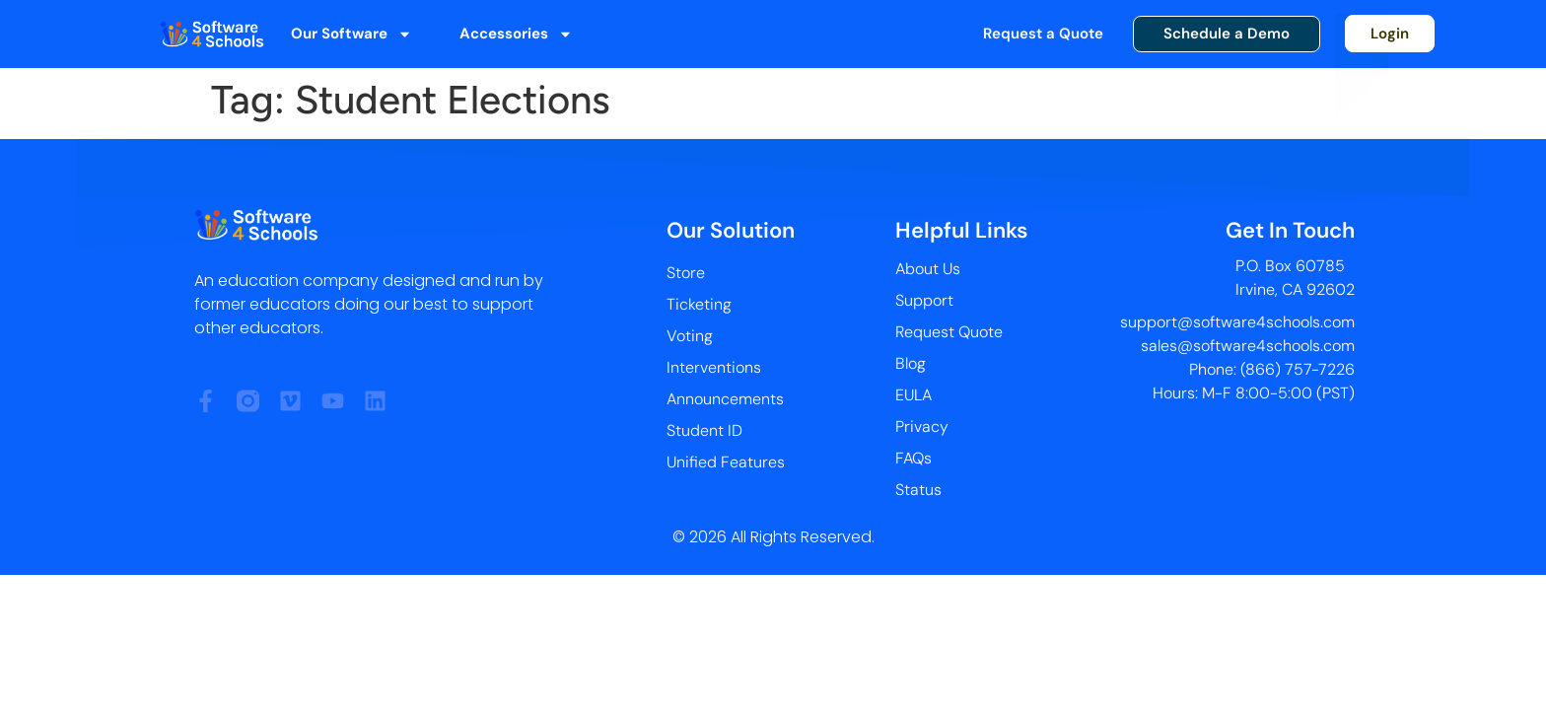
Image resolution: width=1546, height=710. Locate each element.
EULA (913, 395)
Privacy (922, 426)
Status (918, 489)
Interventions (714, 367)
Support (924, 300)
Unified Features (726, 462)
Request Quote (949, 331)
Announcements (725, 399)
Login (1389, 33)
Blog (910, 363)
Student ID (704, 430)
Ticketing (699, 304)
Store (686, 272)
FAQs (913, 458)
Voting (690, 335)
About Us (927, 268)
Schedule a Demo (1226, 33)
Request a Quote (1043, 33)
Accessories (516, 34)
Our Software (351, 34)
